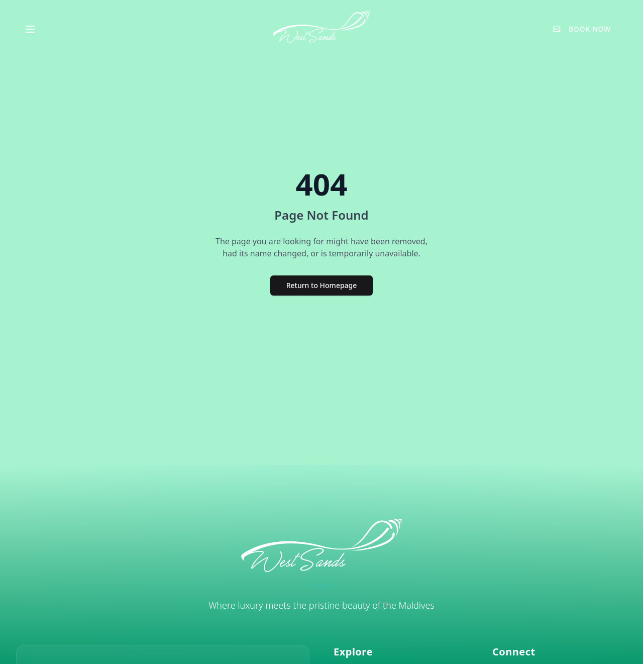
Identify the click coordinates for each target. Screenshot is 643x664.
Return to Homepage (321, 285)
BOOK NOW (582, 29)
